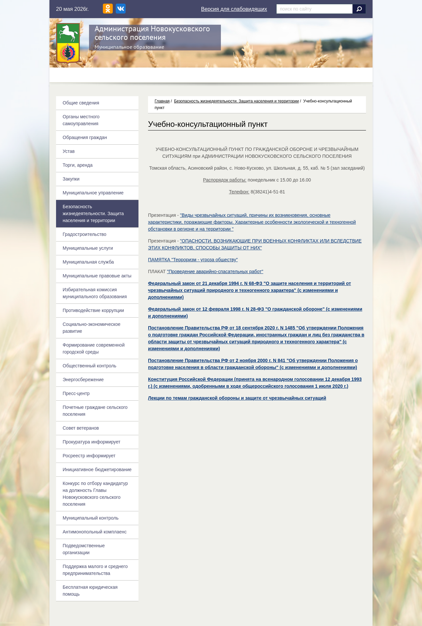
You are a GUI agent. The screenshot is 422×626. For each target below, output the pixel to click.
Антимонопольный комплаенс (95, 531)
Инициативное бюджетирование (97, 469)
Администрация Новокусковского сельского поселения (152, 32)
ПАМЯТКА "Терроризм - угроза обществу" (193, 259)
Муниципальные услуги (88, 248)
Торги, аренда (78, 165)
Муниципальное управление (93, 192)
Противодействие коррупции (93, 310)
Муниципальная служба (88, 262)
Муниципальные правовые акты (97, 275)
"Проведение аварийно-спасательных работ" (215, 271)
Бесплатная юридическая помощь (90, 590)
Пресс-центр (76, 393)
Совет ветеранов (81, 428)
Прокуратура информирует (91, 441)
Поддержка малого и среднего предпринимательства (95, 570)
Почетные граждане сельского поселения (95, 411)
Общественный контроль (89, 365)
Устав (69, 151)
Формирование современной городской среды (94, 348)
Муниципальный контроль (90, 518)
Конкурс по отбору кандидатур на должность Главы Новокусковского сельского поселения (95, 494)
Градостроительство (84, 234)
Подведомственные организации (84, 549)
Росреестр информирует (89, 455)
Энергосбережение (83, 379)
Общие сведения (81, 102)
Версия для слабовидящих (234, 9)
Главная (162, 101)
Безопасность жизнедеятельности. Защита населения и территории (236, 101)
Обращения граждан (85, 137)
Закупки (71, 179)
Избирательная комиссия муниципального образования (95, 293)
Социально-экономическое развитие (91, 328)
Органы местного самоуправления (81, 120)
